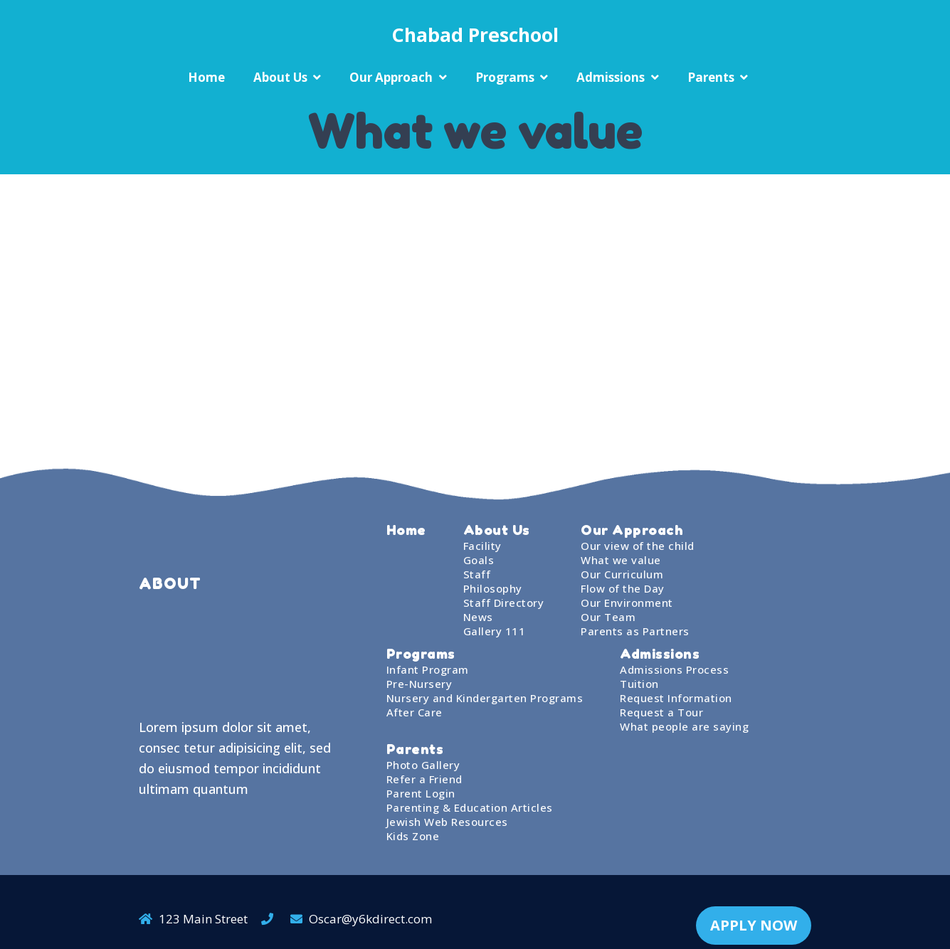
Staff (477, 574)
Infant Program (427, 669)
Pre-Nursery (419, 684)
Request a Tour (661, 712)
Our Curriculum (622, 574)
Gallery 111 (494, 631)
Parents (710, 77)
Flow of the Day (623, 588)
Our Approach (391, 77)
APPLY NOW (753, 911)
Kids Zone (413, 836)
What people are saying (684, 726)
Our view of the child (638, 546)
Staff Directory (503, 602)
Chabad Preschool (475, 34)
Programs (504, 77)
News (478, 617)
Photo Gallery (423, 765)
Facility (482, 546)
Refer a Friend (424, 779)
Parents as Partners (635, 631)
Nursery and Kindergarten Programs (485, 698)
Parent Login (420, 793)
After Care (414, 712)
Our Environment (627, 602)
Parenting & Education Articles (469, 807)
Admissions (610, 77)
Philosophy (492, 588)
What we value (621, 560)
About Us (280, 77)
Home (206, 77)
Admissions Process (674, 669)
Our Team (608, 617)
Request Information (676, 698)
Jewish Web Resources (447, 822)
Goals (479, 560)
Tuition (639, 684)
